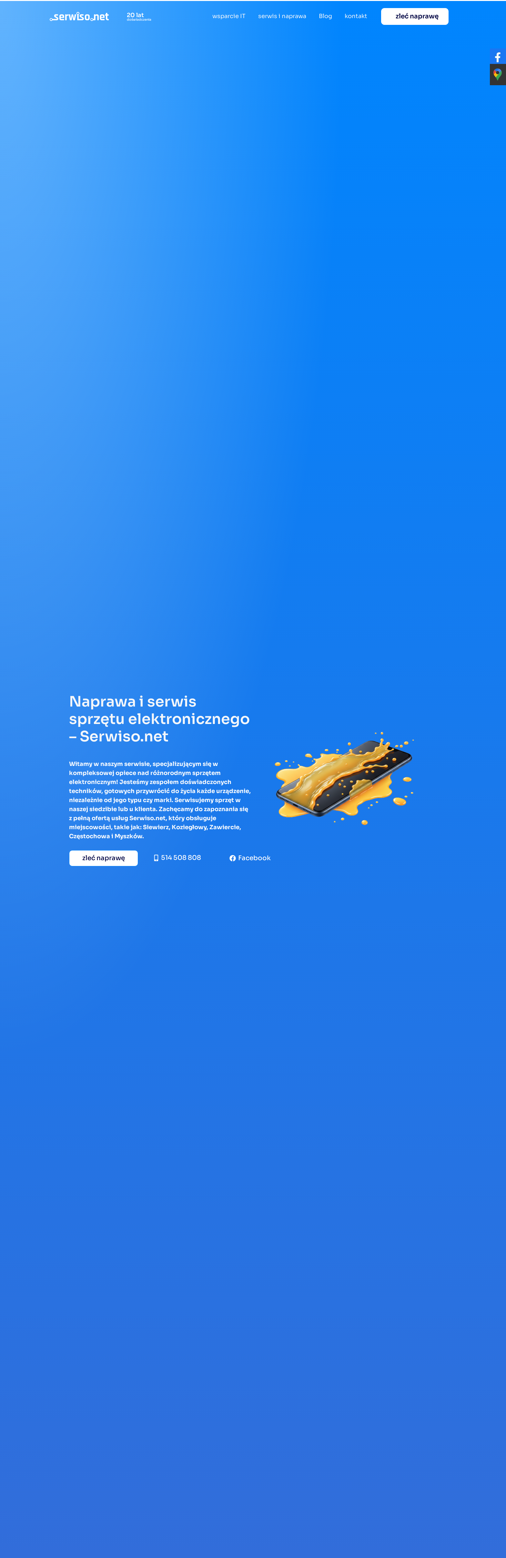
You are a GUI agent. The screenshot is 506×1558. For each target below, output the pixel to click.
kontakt (356, 16)
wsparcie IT (229, 16)
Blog (325, 16)
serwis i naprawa (282, 16)
